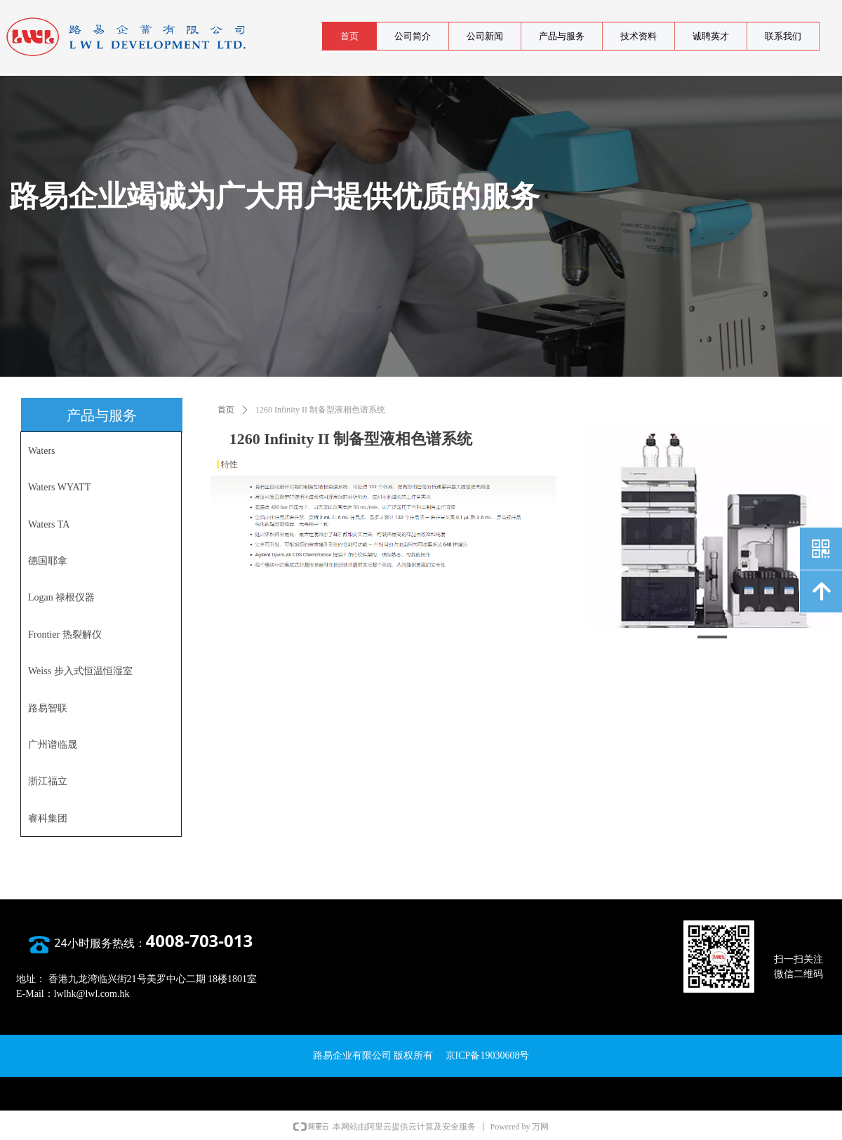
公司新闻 (485, 36)
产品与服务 (561, 36)
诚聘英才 (711, 36)
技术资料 (638, 36)
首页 (349, 36)
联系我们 (783, 36)
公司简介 (412, 36)
